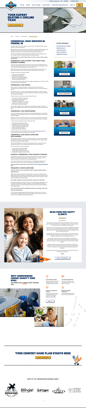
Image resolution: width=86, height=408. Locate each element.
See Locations (64, 74)
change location (56, 1)
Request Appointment (15, 25)
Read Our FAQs (64, 132)
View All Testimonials (62, 258)
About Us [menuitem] (72, 5)
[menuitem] (64, 46)
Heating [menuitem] (28, 5)
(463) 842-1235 (74, 1)
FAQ (61, 1)
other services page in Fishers (39, 131)
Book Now (79, 5)
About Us (50, 301)
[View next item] (43, 400)
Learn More (64, 113)
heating (35, 81)
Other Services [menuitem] (46, 5)
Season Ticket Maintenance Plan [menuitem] (60, 5)
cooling (31, 81)
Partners (66, 1)
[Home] (11, 3)
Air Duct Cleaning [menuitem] (36, 5)
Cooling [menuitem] (22, 5)
